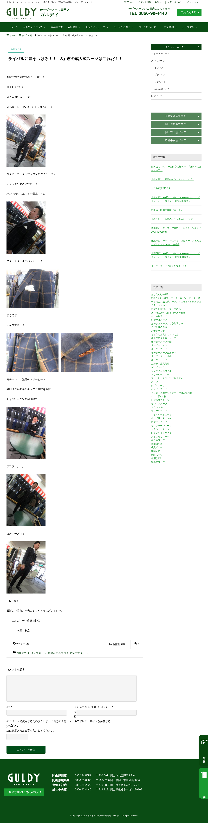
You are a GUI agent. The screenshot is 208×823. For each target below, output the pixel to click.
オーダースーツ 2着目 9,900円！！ (169, 266)
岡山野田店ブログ (175, 132)
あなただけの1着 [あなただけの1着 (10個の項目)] (159, 294)
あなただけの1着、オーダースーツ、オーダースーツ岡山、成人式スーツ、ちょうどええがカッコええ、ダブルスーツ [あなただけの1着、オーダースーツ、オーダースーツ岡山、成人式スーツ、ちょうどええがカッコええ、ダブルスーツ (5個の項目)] (176, 302)
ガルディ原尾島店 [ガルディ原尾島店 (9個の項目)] (160, 363)
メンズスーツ (38, 653)
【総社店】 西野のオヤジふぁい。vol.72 (172, 179)
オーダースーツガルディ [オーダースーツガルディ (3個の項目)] (163, 352)
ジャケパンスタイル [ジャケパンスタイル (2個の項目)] (161, 371)
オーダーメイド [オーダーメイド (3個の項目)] (159, 360)
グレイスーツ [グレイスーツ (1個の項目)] (158, 367)
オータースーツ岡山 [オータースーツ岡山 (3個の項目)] (161, 341)
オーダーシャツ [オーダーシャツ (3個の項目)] (159, 345)
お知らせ (159, 2)
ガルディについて (34, 27)
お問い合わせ (174, 2)
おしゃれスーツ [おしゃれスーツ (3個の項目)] (159, 316)
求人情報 (170, 27)
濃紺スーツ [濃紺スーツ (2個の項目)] (156, 454)
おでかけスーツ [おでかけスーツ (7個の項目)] (159, 319)
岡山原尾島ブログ (175, 124)
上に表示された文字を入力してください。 (31, 730)
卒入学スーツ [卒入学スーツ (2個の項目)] (158, 440)
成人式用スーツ (79, 653)
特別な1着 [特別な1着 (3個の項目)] (156, 458)
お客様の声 (57, 27)
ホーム (14, 27)
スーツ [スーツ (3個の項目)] (154, 381)
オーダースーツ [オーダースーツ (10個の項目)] (159, 349)
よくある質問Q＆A (160, 188)
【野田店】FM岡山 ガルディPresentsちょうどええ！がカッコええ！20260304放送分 (175, 255)
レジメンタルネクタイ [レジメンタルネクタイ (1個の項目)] (162, 433)
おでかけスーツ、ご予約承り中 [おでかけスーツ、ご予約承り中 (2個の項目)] (167, 323)
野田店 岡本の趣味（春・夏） (167, 210)
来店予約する (188, 12)
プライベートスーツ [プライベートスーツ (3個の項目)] (161, 414)
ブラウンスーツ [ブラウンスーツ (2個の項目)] (159, 411)
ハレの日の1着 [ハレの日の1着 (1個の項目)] (158, 396)
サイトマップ (191, 2)
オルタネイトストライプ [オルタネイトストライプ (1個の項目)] (163, 338)
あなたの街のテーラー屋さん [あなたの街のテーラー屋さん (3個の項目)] (166, 309)
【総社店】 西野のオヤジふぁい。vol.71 (172, 219)
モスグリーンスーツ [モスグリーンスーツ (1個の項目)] (161, 425)
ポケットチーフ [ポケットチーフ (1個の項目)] (159, 422)
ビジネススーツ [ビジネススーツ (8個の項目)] (159, 403)
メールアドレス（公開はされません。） (93, 707)
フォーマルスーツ (160, 53)
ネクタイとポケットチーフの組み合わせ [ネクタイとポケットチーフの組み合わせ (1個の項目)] (171, 392)
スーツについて (149, 27)
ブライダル (160, 74)
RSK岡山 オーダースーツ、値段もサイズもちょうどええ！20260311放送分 (176, 242)
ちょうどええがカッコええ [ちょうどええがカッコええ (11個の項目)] (164, 334)
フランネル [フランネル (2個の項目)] (156, 407)
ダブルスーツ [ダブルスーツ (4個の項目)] (158, 385)
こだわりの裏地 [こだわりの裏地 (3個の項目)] (159, 327)
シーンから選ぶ (123, 27)
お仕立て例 (190, 27)
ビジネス (158, 67)
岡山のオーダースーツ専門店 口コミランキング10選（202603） (176, 230)
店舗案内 (74, 27)
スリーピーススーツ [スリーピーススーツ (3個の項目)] (161, 374)
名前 (8, 707)
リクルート (160, 81)
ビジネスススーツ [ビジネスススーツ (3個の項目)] (160, 400)
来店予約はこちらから (23, 792)
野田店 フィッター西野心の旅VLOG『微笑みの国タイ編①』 (176, 168)
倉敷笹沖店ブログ (58, 653)
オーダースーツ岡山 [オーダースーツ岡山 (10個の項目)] (161, 356)
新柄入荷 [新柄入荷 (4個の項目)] (155, 451)
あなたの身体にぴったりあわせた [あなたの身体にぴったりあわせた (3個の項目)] (168, 312)
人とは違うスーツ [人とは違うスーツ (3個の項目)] (160, 436)
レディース (156, 96)
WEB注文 (129, 2)
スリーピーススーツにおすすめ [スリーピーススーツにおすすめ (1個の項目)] (167, 378)
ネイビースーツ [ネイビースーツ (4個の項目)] (159, 389)
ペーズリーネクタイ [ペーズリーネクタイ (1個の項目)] (161, 418)
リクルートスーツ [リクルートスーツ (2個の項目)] (160, 429)
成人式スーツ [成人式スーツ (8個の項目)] (158, 447)
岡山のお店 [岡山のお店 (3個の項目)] (156, 444)
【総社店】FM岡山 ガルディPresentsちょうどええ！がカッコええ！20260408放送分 (175, 199)
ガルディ (54, 12)
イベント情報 (144, 2)
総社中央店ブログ (175, 140)
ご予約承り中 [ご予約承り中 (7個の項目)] (158, 330)
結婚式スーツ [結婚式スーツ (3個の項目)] (158, 462)
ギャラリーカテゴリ (175, 47)
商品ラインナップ (97, 27)
